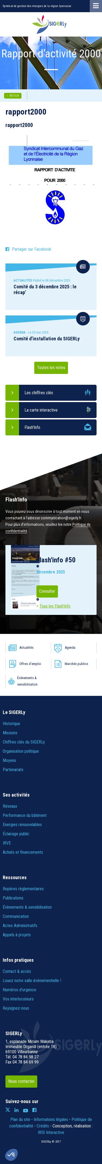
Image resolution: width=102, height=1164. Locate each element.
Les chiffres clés (38, 392)
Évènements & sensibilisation (27, 681)
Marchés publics (76, 664)
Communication (16, 916)
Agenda (70, 647)
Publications (13, 898)
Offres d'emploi (30, 664)
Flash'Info (32, 427)
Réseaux (10, 806)
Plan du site (20, 1119)
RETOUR (14, 95)
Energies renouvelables (22, 824)
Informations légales (51, 1119)
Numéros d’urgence (19, 989)
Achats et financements (23, 852)
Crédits (43, 1126)
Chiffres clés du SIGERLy (24, 742)
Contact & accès (17, 971)
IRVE (7, 843)
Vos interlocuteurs (18, 999)
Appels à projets (17, 934)
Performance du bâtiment (25, 815)
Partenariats (13, 769)
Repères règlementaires (23, 888)
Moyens (9, 760)
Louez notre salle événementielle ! (32, 980)
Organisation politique (21, 751)
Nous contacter (21, 1081)
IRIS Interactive (51, 1132)
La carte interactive (41, 410)
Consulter (47, 591)
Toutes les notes (51, 367)
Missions (10, 732)
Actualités (26, 647)
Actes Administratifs (20, 925)
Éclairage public (16, 833)
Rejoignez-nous (16, 1008)
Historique (11, 723)
